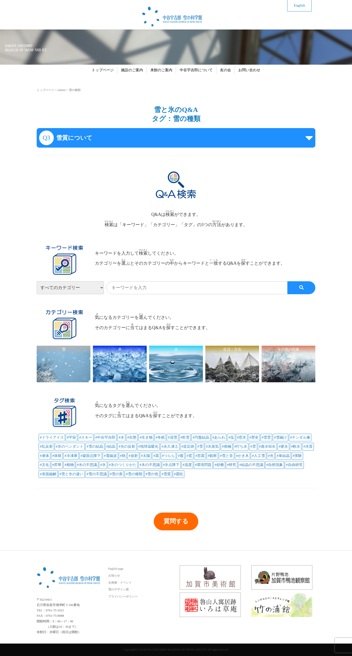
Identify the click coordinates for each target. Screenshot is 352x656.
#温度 (187, 465)
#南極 (226, 446)
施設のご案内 (132, 70)
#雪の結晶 (95, 446)
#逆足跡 (187, 446)
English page (115, 568)
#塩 (231, 437)
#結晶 (111, 446)
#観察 (212, 456)
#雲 (253, 446)
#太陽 (145, 456)
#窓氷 (241, 437)
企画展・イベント (120, 582)
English (299, 5)
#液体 (44, 456)
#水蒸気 (212, 446)
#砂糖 (219, 465)
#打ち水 (240, 446)
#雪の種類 (134, 474)
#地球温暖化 (148, 446)
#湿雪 (172, 437)
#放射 (133, 456)
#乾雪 (185, 437)
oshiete (61, 90)
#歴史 (254, 437)
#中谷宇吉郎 (105, 437)
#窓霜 (200, 456)
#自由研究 (294, 465)
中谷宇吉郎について (196, 70)
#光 (271, 456)
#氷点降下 (171, 465)
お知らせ (114, 575)
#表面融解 (48, 474)
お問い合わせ (249, 70)
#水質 (308, 446)
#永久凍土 (170, 446)
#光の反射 (127, 446)
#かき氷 (242, 456)
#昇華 (57, 465)
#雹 (189, 456)
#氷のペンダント (70, 446)
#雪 (200, 446)
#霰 (181, 456)
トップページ (103, 70)
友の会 (225, 70)
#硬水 (283, 446)
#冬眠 (160, 437)
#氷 (103, 465)
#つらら (168, 456)
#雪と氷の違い (72, 474)
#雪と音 (226, 456)
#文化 (44, 465)
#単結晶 (283, 456)
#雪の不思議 (97, 474)
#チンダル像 (300, 437)
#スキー (85, 437)
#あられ (218, 437)
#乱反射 (46, 446)
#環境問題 (203, 465)
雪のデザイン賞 (118, 589)
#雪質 (166, 474)
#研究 (231, 465)
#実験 (297, 456)
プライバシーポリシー (123, 596)
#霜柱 (178, 474)
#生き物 (146, 437)
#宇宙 (71, 437)
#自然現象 (274, 465)
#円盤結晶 (201, 437)
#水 (121, 437)
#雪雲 (266, 437)
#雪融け (280, 437)
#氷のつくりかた (123, 465)
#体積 (57, 456)
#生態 (132, 437)
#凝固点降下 (91, 456)
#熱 (123, 456)
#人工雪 (258, 456)
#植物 (69, 465)
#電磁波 (110, 456)
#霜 (156, 456)
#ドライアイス (52, 437)
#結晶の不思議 (251, 465)
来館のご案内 (161, 70)
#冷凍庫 (71, 456)
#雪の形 (116, 474)
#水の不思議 (87, 465)
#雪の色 (152, 474)
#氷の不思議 (150, 465)
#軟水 (295, 446)
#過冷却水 (267, 446)
